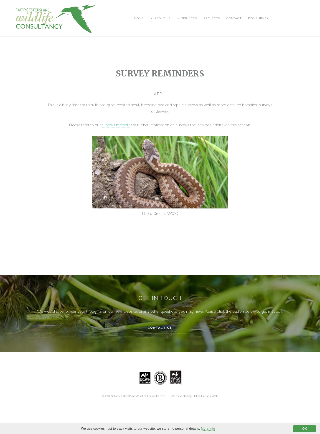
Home (139, 18)
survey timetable (116, 125)
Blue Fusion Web (206, 396)
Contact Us (160, 327)
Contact (233, 18)
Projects (211, 18)
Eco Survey (258, 18)
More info (208, 428)
